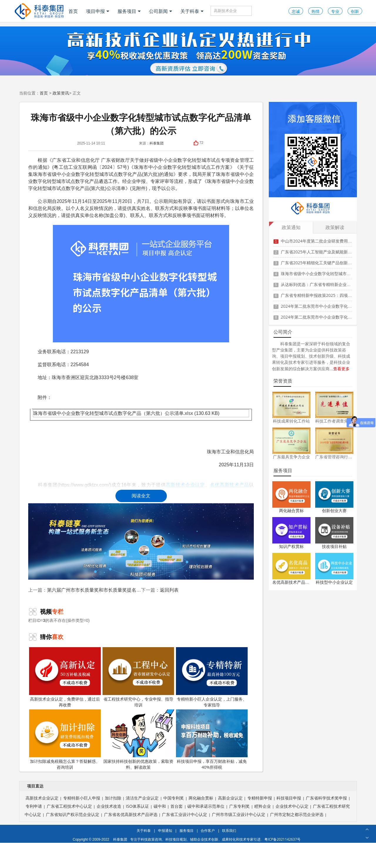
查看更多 (341, 368)
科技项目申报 (288, 798)
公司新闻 (160, 11)
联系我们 (229, 830)
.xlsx (188, 413)
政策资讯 (61, 93)
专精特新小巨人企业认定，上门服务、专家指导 (212, 677)
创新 (355, 11)
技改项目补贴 (334, 546)
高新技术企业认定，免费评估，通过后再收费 (65, 677)
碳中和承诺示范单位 (205, 806)
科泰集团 (157, 143)
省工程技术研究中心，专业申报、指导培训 (138, 677)
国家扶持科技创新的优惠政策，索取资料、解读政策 (138, 739)
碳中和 (160, 806)
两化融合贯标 (291, 510)
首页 (73, 11)
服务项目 (129, 11)
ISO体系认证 (137, 806)
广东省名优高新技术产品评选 (130, 814)
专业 (335, 11)
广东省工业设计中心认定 (184, 814)
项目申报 (97, 11)
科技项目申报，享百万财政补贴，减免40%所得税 (212, 739)
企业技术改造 (109, 806)
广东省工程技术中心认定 (69, 806)
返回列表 (169, 590)
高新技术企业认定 (42, 798)
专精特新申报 (259, 798)
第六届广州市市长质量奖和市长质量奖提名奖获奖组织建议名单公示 (117, 590)
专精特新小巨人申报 (81, 798)
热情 (315, 11)
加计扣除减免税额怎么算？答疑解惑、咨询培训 (65, 739)
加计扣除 (113, 798)
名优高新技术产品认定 (292, 582)
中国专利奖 (173, 798)
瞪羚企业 (262, 806)
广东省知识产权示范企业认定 (72, 814)
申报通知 (165, 830)
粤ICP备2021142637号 (282, 839)
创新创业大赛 (334, 510)
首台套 (176, 806)
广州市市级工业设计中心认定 (238, 814)
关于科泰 (192, 11)
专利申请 (34, 806)
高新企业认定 (230, 798)
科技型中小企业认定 (334, 582)
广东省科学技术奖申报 (326, 798)
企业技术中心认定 (292, 806)
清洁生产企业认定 (142, 798)
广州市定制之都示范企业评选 (296, 814)
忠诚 (296, 11)
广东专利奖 (239, 806)
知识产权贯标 (291, 546)
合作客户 (208, 830)
